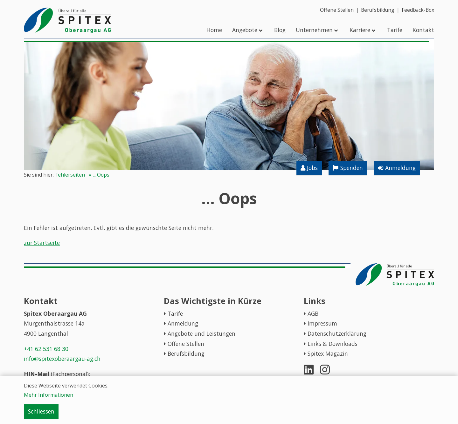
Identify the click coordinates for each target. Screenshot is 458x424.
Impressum (322, 323)
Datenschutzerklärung (337, 333)
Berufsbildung (186, 353)
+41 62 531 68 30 (46, 349)
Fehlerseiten (70, 174)
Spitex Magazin (328, 353)
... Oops (101, 174)
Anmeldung (183, 323)
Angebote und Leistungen (201, 333)
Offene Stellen (186, 343)
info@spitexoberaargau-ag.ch (62, 358)
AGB (313, 313)
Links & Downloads (332, 343)
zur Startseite (42, 242)
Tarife (175, 313)
